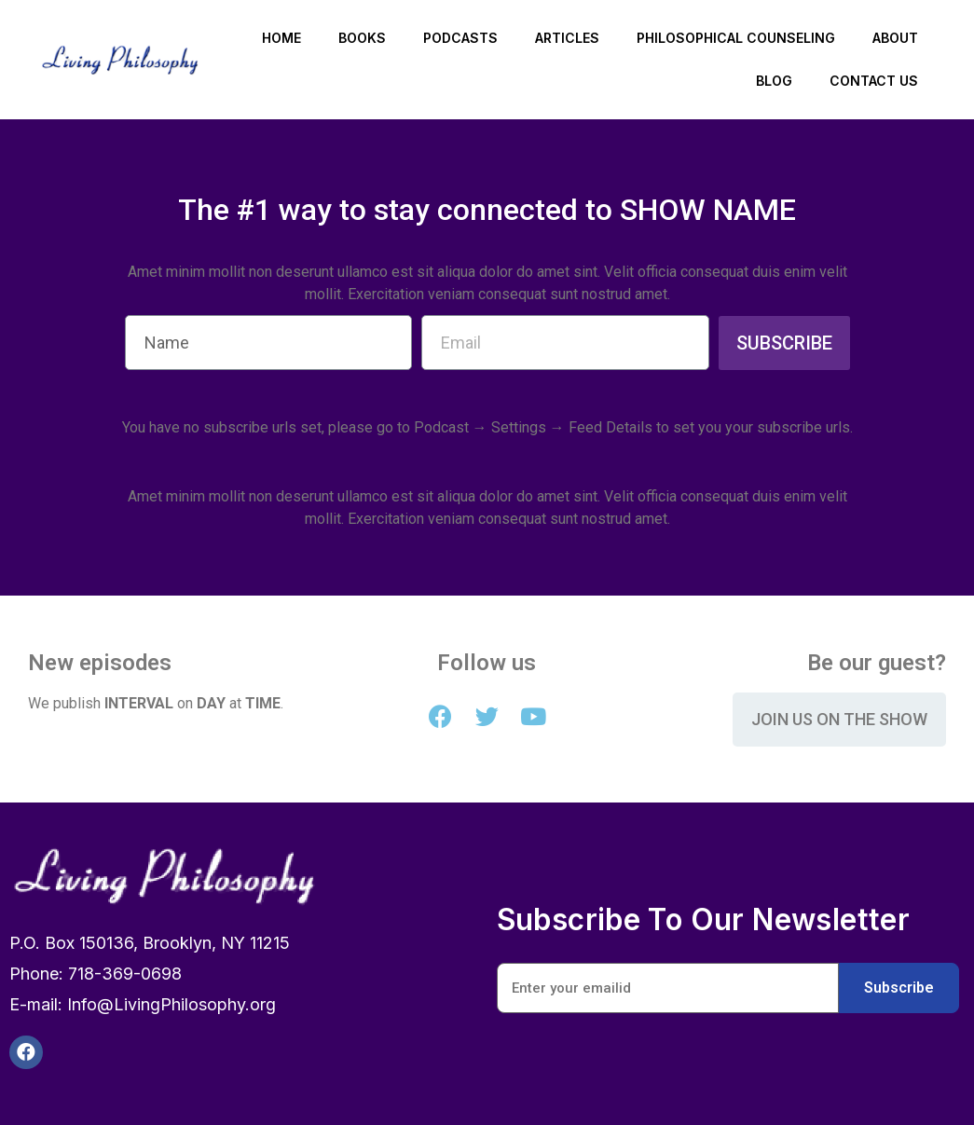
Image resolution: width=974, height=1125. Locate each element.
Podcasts (460, 38)
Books (362, 38)
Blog (774, 81)
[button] (839, 720)
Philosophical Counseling (736, 38)
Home (281, 38)
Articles (567, 38)
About (895, 38)
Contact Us (874, 81)
